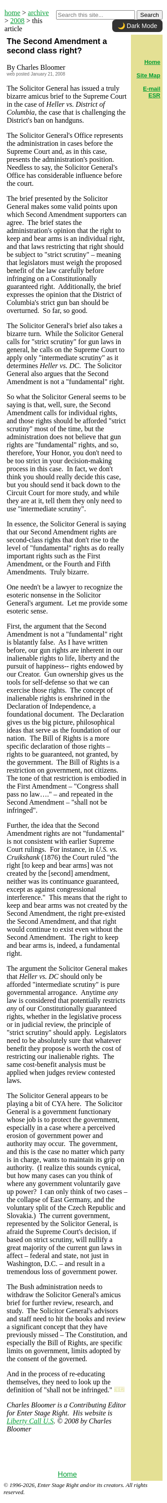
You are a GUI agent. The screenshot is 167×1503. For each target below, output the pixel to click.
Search (149, 15)
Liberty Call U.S (30, 1421)
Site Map (148, 75)
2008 (17, 20)
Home (67, 1474)
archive (38, 12)
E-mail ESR (151, 92)
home (12, 12)
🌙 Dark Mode (137, 25)
